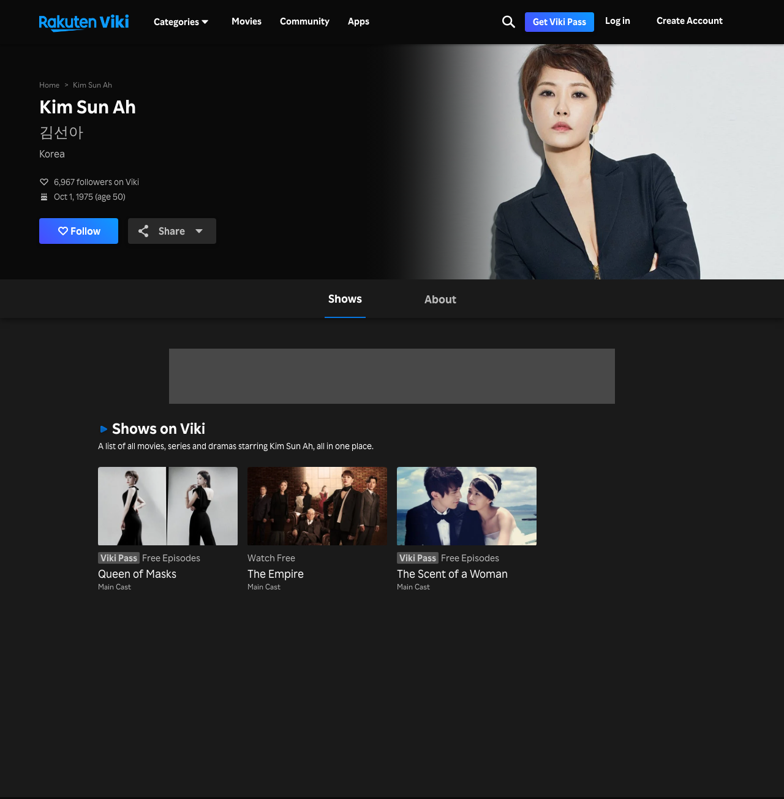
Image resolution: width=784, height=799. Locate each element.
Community (305, 21)
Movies (247, 21)
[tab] (345, 298)
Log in (617, 20)
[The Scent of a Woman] (467, 524)
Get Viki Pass (559, 22)
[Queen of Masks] (168, 524)
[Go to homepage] (84, 22)
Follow (79, 231)
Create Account (690, 20)
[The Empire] (317, 524)
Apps (358, 21)
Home (49, 84)
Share (170, 231)
